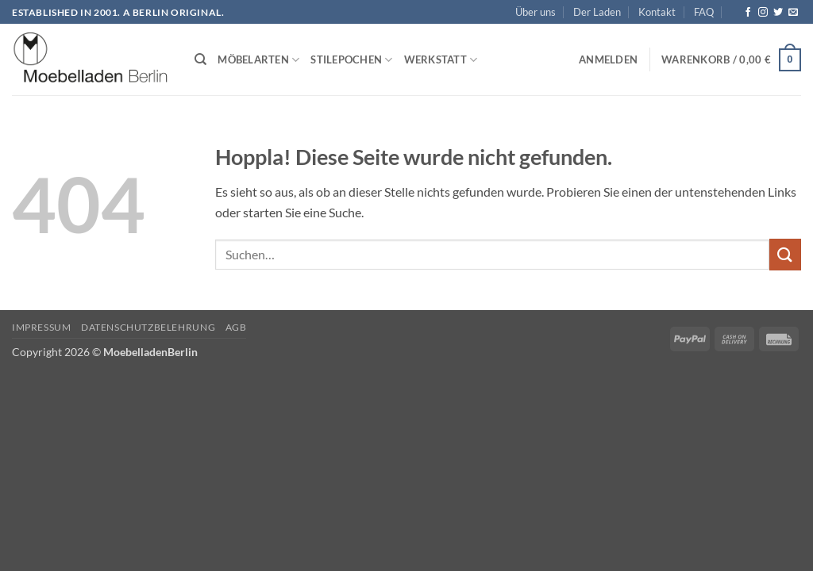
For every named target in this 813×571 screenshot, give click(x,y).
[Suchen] (200, 59)
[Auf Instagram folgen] (763, 12)
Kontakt (657, 12)
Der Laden (597, 12)
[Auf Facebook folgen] (748, 12)
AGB (236, 327)
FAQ (704, 12)
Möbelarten (258, 59)
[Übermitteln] (785, 254)
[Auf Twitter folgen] (778, 12)
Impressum (41, 327)
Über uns (535, 12)
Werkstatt (441, 59)
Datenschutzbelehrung (148, 327)
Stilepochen (351, 59)
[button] (608, 59)
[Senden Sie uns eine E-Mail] (793, 12)
